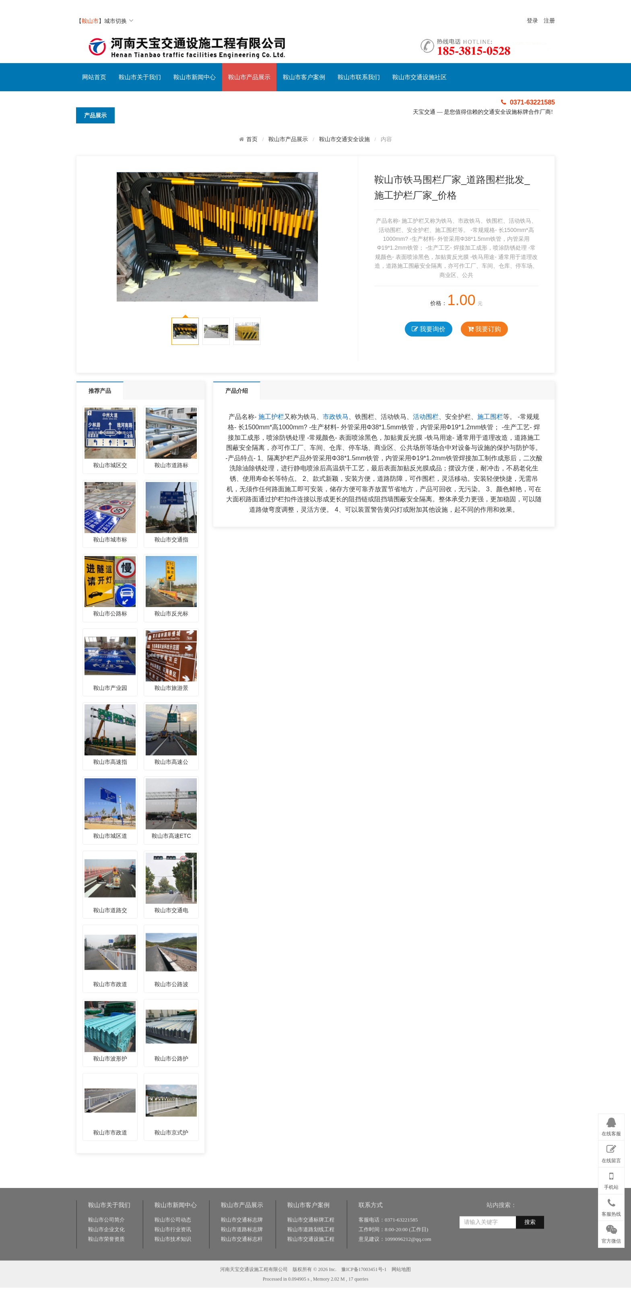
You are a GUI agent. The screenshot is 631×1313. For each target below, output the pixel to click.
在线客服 (611, 1126)
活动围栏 (426, 416)
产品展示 (95, 115)
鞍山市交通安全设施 (344, 139)
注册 (549, 21)
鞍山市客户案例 (304, 77)
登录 (532, 21)
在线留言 (611, 1152)
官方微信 (611, 1232)
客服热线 (611, 1206)
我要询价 (428, 329)
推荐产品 (100, 391)
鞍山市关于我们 (140, 77)
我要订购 (484, 329)
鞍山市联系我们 (359, 77)
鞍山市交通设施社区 (419, 77)
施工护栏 (271, 416)
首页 (252, 139)
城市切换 (119, 21)
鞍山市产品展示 (249, 77)
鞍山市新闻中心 (194, 77)
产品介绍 (236, 391)
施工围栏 (490, 416)
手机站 (611, 1179)
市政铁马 (335, 416)
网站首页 (94, 77)
